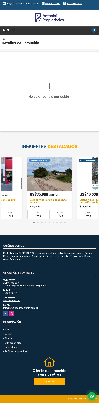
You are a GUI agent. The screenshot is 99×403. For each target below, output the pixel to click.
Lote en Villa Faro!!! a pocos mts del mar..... (48, 201)
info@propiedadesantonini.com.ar (20, 308)
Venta (8, 334)
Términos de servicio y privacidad (82, 399)
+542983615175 (74, 3)
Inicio (4, 39)
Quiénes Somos (13, 342)
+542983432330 (52, 3)
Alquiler (9, 338)
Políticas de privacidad (16, 351)
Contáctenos (11, 347)
